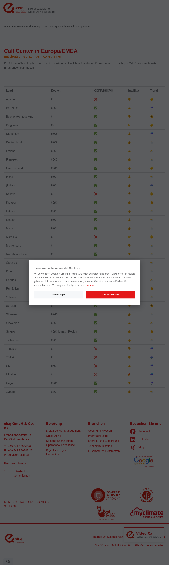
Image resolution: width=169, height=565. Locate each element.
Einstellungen (58, 294)
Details (90, 285)
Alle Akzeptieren (110, 294)
